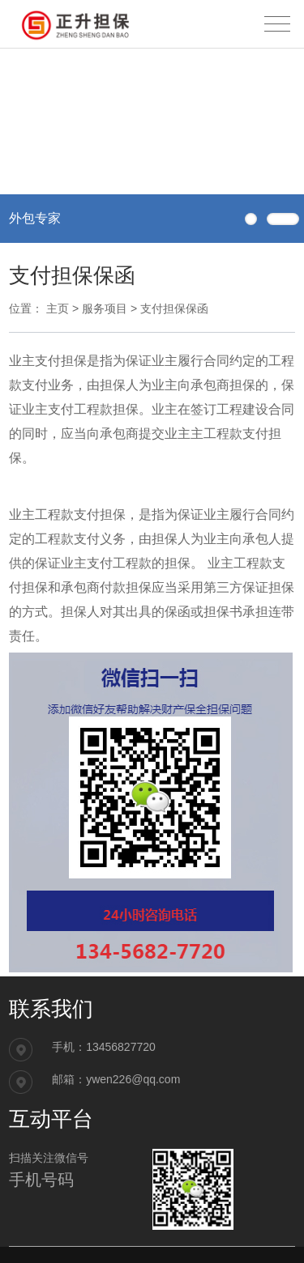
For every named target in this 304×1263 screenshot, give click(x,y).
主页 (57, 308)
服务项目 (104, 308)
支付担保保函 (174, 308)
